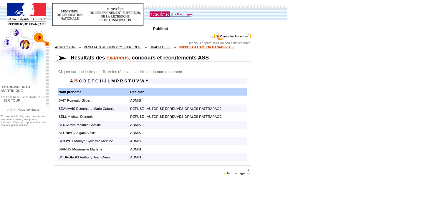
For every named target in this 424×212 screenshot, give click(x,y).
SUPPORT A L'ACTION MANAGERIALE (206, 47)
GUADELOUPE (160, 47)
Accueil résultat (65, 47)
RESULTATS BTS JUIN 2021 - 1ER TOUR (112, 47)
